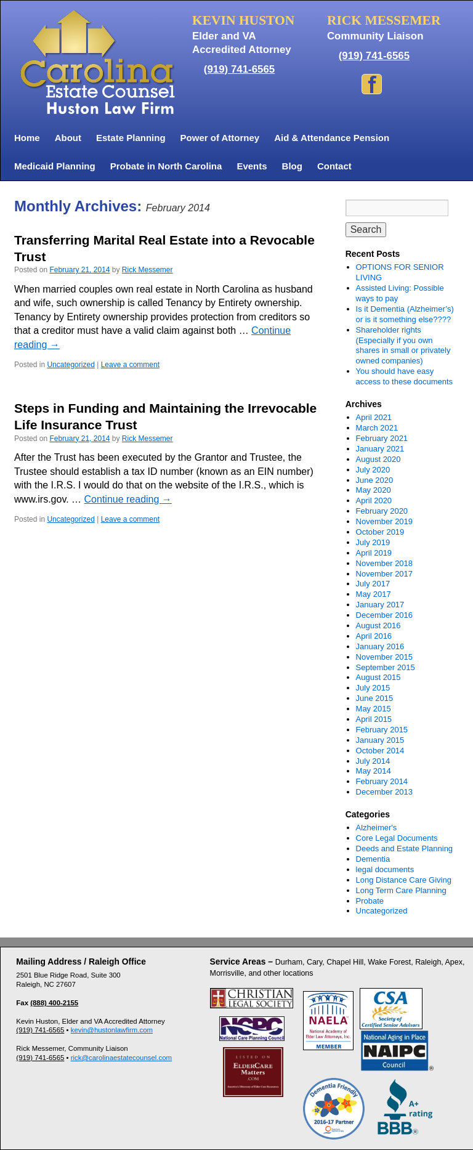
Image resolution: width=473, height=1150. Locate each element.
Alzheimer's (376, 827)
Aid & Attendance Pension (331, 137)
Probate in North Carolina (166, 166)
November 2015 (384, 657)
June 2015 (375, 698)
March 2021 (377, 427)
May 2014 (373, 770)
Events (251, 166)
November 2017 (384, 573)
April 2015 (374, 719)
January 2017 (380, 604)
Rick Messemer (147, 269)
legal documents (385, 869)
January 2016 (380, 646)
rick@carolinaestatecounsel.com (121, 1057)
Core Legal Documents (397, 838)
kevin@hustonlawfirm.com (112, 1030)
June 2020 (375, 480)
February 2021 (382, 438)
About (68, 137)
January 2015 (380, 740)
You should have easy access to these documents (404, 376)
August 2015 (378, 677)
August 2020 (378, 459)
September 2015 (385, 667)
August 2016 (378, 625)
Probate (370, 900)
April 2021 (374, 417)
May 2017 (373, 594)
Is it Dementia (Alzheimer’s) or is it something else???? (405, 314)
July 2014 (373, 761)
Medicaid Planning (54, 166)
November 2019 (384, 521)
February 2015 (382, 729)
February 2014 (382, 781)
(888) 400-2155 (54, 1002)
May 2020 (373, 490)
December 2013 (384, 791)
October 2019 (380, 532)
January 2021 (380, 448)
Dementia (373, 859)
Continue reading (128, 499)
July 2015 (373, 687)
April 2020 (374, 500)
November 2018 (384, 563)
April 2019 (374, 552)
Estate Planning (131, 137)
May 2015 (373, 708)
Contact (334, 166)
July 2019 (373, 542)
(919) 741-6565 (239, 69)
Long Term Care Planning (401, 890)
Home (27, 137)
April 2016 (374, 636)
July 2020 (373, 469)
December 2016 (384, 615)
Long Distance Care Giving (403, 880)
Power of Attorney (220, 137)
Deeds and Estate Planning (404, 848)
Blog (292, 166)
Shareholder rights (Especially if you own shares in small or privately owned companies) (403, 345)
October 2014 (380, 750)
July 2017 (373, 583)
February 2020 (382, 511)
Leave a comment (130, 364)
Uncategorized (70, 364)
